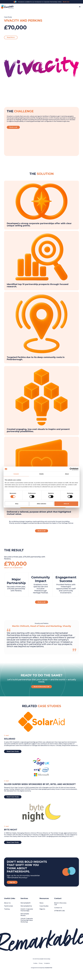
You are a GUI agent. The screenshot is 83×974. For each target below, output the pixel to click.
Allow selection (41, 503)
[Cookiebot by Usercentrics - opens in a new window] (71, 469)
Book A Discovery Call (41, 686)
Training (7, 909)
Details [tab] (41, 474)
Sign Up (12, 882)
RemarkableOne (26, 906)
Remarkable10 (25, 903)
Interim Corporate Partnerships (27, 910)
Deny (16, 503)
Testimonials (8, 906)
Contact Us (58, 907)
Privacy (41, 963)
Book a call (13, 127)
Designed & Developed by (41, 967)
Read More (11, 37)
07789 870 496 (59, 911)
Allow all (66, 503)
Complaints (47, 963)
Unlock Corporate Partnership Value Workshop (27, 920)
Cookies (35, 963)
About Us (7, 903)
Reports (42, 909)
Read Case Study (13, 751)
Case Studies (44, 906)
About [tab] (67, 474)
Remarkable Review (25, 914)
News (41, 903)
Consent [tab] (16, 474)
